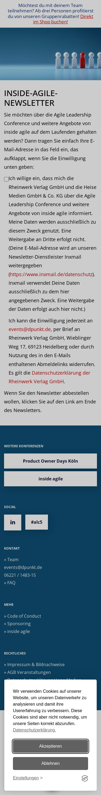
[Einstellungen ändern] (28, 778)
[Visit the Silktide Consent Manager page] (85, 778)
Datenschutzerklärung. (34, 730)
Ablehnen (50, 763)
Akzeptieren (50, 746)
